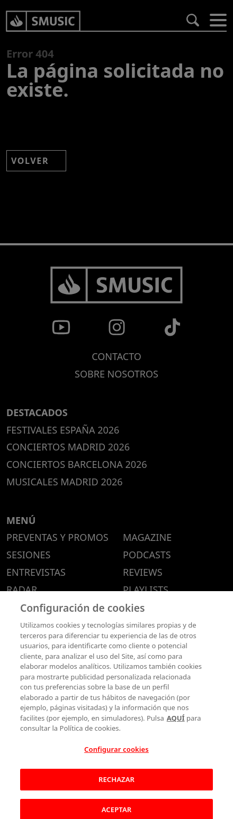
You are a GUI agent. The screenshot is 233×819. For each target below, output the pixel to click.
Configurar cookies (116, 753)
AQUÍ (176, 722)
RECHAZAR (116, 783)
